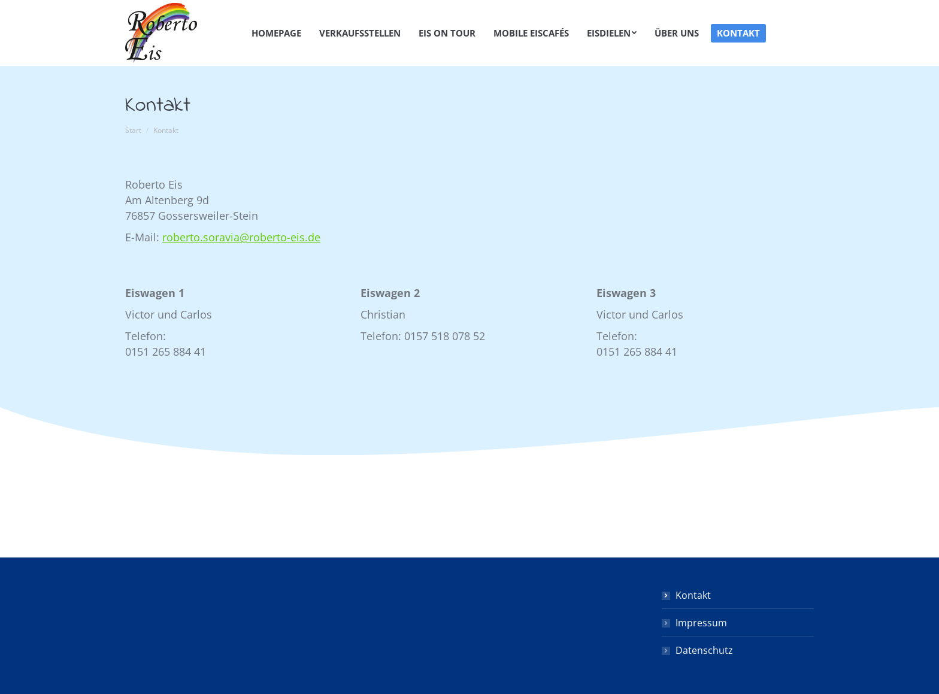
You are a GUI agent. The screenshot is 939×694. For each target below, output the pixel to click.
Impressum (701, 622)
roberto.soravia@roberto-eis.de (241, 237)
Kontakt (693, 595)
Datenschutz (704, 650)
